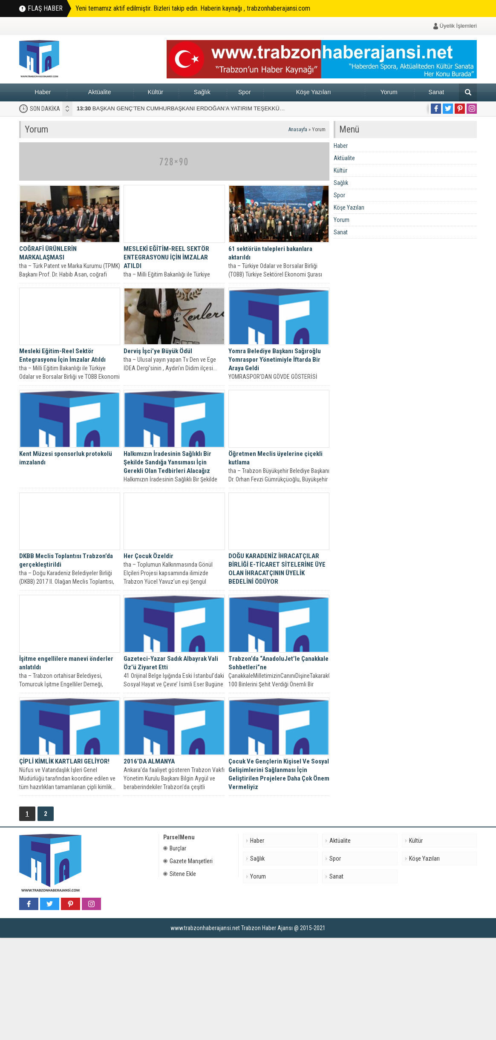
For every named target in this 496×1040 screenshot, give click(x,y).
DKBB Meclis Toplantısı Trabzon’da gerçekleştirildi (66, 560)
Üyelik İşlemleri (458, 26)
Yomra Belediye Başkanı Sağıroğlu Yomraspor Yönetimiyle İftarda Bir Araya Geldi (274, 359)
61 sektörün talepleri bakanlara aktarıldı (270, 253)
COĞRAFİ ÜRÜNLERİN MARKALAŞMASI (48, 253)
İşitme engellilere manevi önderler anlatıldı (66, 663)
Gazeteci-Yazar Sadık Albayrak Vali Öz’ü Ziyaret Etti (171, 663)
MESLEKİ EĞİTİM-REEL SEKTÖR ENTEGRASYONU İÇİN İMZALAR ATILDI (166, 257)
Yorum (389, 92)
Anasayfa (297, 130)
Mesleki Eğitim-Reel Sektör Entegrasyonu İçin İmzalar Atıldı (62, 355)
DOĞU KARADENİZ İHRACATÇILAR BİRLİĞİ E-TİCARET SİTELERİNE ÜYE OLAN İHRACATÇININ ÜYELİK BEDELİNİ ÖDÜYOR (277, 568)
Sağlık (202, 92)
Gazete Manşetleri (188, 861)
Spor (244, 92)
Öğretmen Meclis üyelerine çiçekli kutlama (275, 458)
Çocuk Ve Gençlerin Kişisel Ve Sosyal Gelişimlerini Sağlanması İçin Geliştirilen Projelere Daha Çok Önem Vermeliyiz (278, 774)
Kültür (155, 92)
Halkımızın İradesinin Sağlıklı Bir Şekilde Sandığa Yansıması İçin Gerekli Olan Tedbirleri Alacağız (167, 462)
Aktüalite (99, 92)
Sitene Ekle (179, 873)
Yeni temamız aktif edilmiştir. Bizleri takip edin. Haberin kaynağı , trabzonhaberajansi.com (192, 8)
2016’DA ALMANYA (149, 761)
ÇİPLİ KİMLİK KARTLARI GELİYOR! (64, 761)
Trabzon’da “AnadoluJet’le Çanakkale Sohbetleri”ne (278, 663)
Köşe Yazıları (313, 92)
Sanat (436, 92)
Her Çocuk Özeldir (148, 556)
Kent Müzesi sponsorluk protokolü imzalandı (65, 458)
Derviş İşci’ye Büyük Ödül (158, 351)
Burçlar (174, 848)
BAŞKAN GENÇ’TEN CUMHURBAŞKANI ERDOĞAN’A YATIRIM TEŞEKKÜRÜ (182, 108)
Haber (43, 92)
